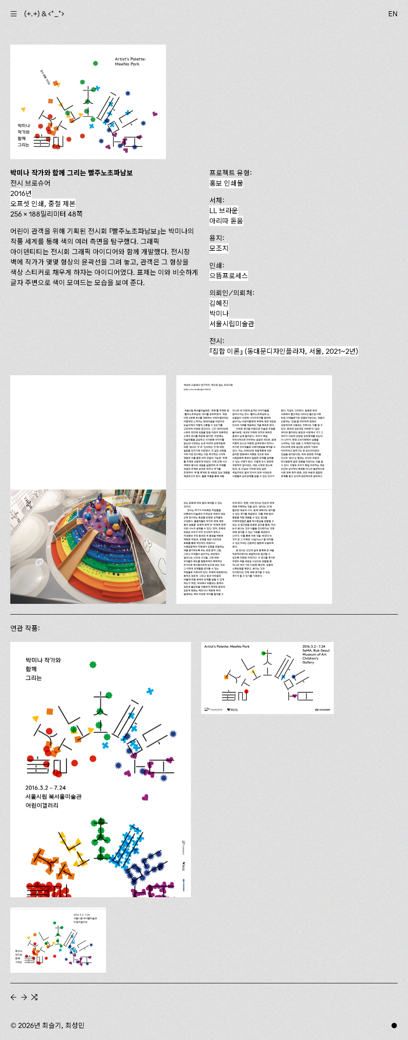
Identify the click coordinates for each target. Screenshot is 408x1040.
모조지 (219, 248)
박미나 (219, 313)
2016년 (21, 193)
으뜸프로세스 (228, 275)
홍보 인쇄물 (226, 183)
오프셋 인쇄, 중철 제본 (43, 203)
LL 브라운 (223, 210)
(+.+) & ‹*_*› (44, 13)
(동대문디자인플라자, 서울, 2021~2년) (283, 351)
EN (393, 13)
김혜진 (219, 303)
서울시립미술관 (231, 324)
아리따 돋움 (226, 221)
